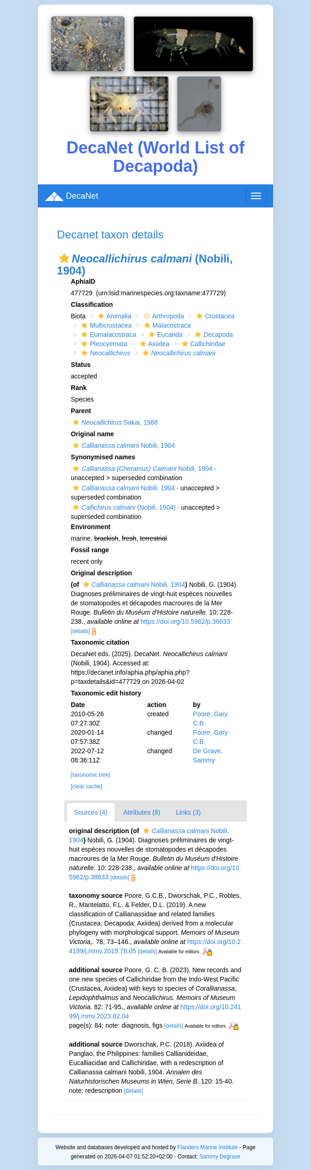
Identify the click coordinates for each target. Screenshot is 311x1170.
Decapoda (213, 334)
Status (81, 364)
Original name (92, 434)
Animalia (113, 316)
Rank (78, 387)
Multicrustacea (105, 325)
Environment (90, 526)
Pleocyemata (103, 343)
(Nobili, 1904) (123, 507)
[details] (80, 631)
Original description (101, 573)
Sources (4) (90, 812)
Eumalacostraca (107, 334)
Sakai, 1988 (114, 422)
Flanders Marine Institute (207, 1147)
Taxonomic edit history (106, 693)
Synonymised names (103, 457)
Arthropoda (162, 316)
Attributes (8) (141, 812)
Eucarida (164, 334)
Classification (92, 304)
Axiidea (154, 343)
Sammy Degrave (220, 1156)
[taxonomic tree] (90, 775)
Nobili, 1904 (123, 445)
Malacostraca (166, 325)
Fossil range (90, 550)
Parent (81, 410)
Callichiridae (203, 343)
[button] (64, 258)
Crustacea (214, 316)
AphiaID (83, 281)
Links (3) (188, 812)
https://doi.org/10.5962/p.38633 (185, 621)
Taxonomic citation (100, 642)
